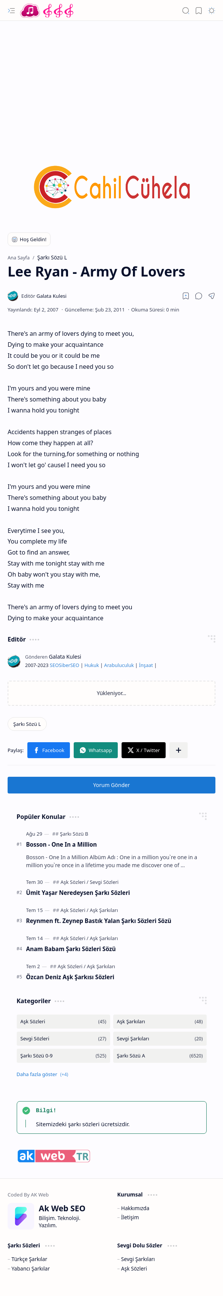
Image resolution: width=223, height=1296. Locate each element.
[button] (11, 10)
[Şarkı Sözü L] (27, 724)
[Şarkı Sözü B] (74, 833)
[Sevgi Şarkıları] (160, 1039)
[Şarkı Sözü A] (160, 1056)
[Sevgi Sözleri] (104, 882)
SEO (54, 665)
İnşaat (146, 665)
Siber (64, 665)
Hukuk (91, 665)
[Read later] (185, 296)
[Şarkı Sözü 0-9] (63, 1056)
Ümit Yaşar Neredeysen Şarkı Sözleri (78, 892)
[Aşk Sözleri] (74, 882)
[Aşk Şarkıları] (104, 910)
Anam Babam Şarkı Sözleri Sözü (71, 949)
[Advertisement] (111, 81)
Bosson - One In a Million (61, 844)
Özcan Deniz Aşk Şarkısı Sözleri (70, 977)
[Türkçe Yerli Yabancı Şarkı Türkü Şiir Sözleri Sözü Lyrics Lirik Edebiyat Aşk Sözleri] (47, 10)
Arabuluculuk (119, 665)
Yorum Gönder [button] (111, 785)
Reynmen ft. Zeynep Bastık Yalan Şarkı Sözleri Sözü (98, 921)
